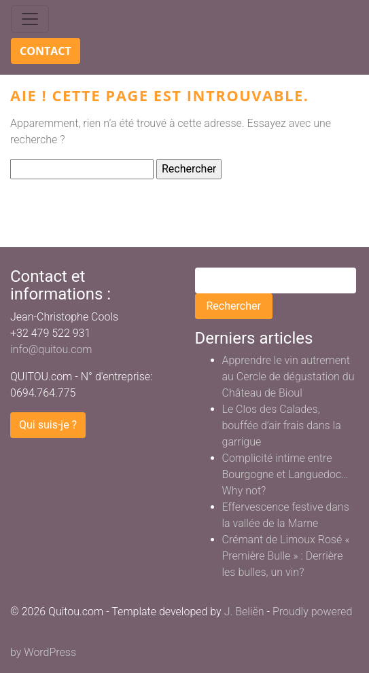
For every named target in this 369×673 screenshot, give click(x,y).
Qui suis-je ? (48, 424)
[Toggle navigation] (30, 19)
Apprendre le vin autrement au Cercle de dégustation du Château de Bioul (288, 376)
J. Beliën (244, 611)
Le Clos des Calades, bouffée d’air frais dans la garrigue (281, 425)
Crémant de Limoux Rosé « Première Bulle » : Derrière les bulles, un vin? (286, 556)
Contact (45, 50)
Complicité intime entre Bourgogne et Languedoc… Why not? (285, 474)
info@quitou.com (51, 349)
